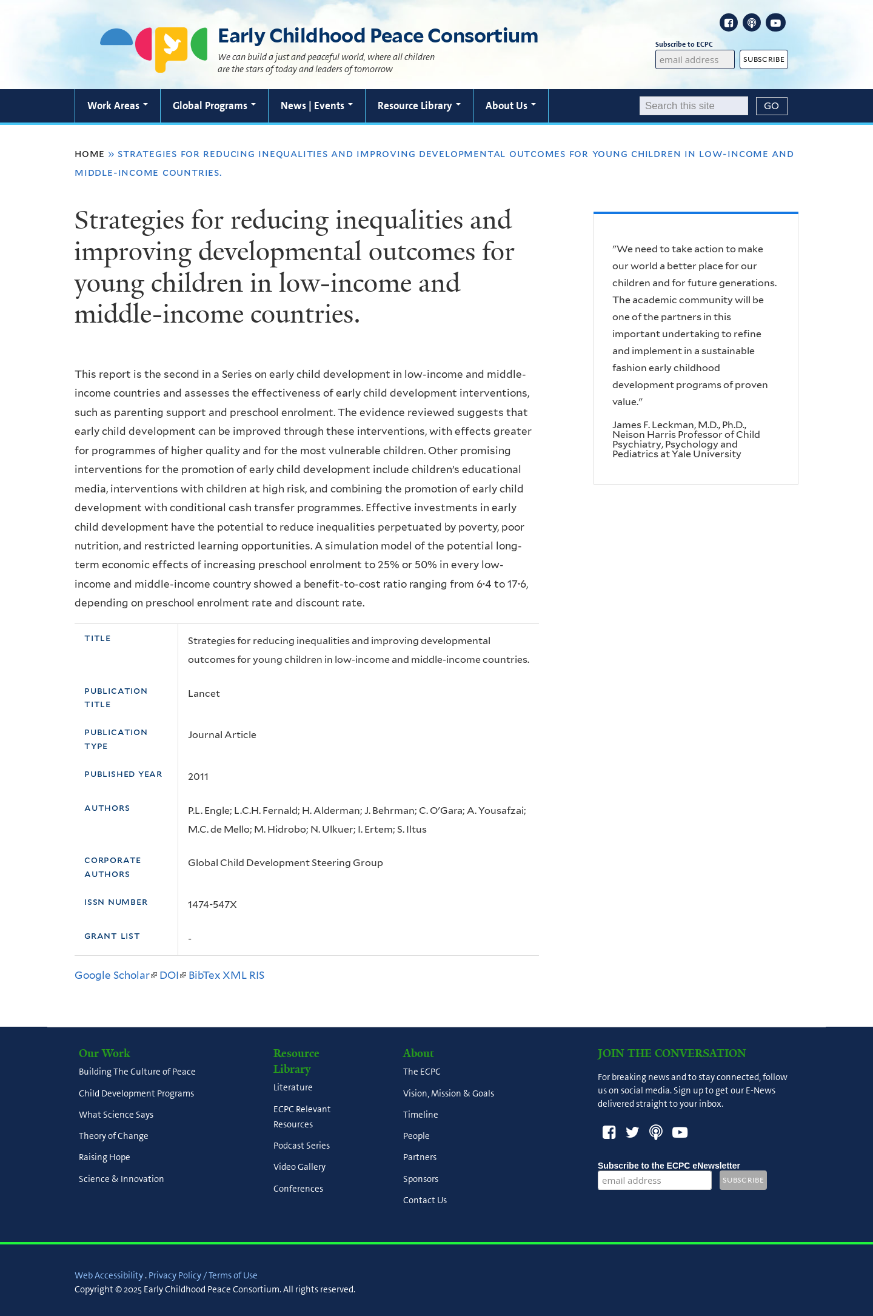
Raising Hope (104, 1158)
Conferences (298, 1189)
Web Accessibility (109, 1275)
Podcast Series (301, 1146)
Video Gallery (299, 1167)
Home (90, 153)
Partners (419, 1158)
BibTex (204, 975)
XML (234, 975)
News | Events (317, 105)
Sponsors (420, 1179)
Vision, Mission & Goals (448, 1093)
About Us (511, 105)
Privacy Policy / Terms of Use (203, 1275)
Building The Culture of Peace (137, 1072)
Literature (293, 1088)
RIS (256, 975)
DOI (172, 975)
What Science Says (116, 1115)
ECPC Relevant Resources (302, 1116)
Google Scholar (116, 975)
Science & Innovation (121, 1179)
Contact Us (425, 1200)
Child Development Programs (136, 1093)
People (416, 1136)
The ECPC (422, 1072)
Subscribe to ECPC (695, 44)
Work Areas (117, 105)
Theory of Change (114, 1136)
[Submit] (772, 106)
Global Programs (214, 105)
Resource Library (419, 105)
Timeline (420, 1115)
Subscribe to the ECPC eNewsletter (669, 1165)
